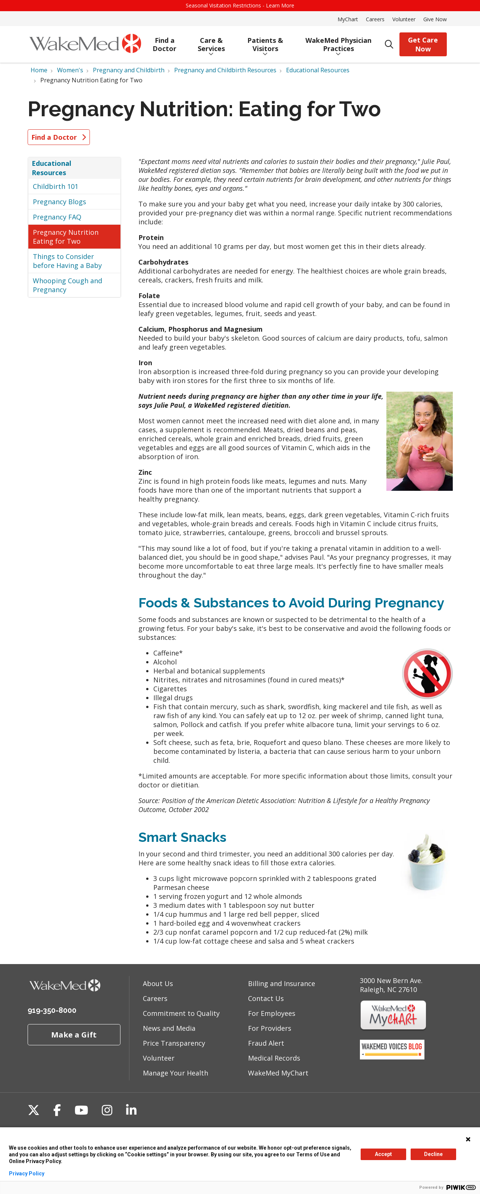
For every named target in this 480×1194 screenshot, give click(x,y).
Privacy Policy (26, 1173)
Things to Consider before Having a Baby (67, 261)
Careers (375, 19)
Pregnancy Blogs (59, 201)
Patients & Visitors (265, 42)
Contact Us (266, 998)
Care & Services (211, 42)
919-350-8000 (52, 1010)
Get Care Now (423, 44)
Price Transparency (174, 1043)
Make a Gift (74, 1034)
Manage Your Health (175, 1072)
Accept (383, 1154)
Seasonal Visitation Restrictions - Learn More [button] (240, 5)
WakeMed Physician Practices (338, 42)
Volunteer (403, 19)
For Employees (271, 1013)
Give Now (435, 19)
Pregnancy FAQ (57, 216)
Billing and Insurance (281, 983)
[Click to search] (389, 44)
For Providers (269, 1028)
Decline (433, 1154)
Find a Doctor (164, 42)
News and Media (169, 1028)
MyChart (348, 19)
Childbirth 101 (55, 186)
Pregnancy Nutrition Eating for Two (65, 237)
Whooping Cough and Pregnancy (67, 285)
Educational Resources (51, 168)
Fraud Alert (266, 1043)
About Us (158, 983)
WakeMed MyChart (278, 1072)
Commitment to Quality (181, 1013)
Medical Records (274, 1058)
